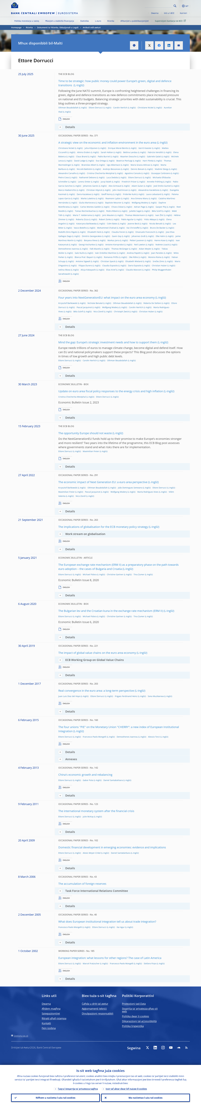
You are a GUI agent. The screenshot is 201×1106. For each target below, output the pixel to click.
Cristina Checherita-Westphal (100, 173)
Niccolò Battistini (85, 169)
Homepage (16, 27)
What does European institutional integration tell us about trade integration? (107, 921)
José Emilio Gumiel (162, 186)
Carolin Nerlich (120, 107)
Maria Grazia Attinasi (140, 165)
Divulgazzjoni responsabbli (97, 1013)
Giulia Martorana (87, 202)
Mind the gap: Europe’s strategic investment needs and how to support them (107, 342)
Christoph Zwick (121, 311)
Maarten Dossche (128, 156)
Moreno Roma (154, 257)
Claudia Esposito (110, 265)
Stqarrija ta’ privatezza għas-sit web (140, 1010)
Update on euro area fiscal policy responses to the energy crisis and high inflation (110, 391)
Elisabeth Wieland (133, 261)
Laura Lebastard (153, 194)
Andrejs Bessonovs (111, 169)
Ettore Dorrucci (96, 107)
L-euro (98, 21)
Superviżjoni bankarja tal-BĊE (171, 20)
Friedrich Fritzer (129, 181)
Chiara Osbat (117, 206)
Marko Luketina (88, 198)
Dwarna (154, 13)
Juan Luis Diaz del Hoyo (69, 696)
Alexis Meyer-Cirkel (92, 853)
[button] (180, 6)
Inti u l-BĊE (169, 13)
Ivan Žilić (159, 215)
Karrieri (183, 13)
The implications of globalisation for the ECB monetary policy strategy (103, 527)
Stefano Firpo (150, 963)
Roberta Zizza (82, 219)
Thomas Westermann (135, 215)
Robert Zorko (105, 219)
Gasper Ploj (161, 206)
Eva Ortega (101, 160)
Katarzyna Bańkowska (86, 223)
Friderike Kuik (129, 194)
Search (175, 5)
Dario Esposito (135, 265)
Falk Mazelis (95, 248)
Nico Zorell (99, 311)
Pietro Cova (63, 177)
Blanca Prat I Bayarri (84, 257)
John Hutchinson (120, 190)
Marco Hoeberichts (67, 190)
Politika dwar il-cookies (135, 1016)
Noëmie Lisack (162, 244)
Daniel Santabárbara (113, 780)
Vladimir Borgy (161, 169)
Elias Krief (111, 269)
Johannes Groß (138, 236)
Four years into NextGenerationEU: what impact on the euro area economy (106, 297)
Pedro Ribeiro (112, 211)
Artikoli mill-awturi (92, 27)
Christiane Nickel (146, 107)
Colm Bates (112, 223)
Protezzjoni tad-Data (134, 1003)
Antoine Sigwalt (83, 261)
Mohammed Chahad (106, 227)
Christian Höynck (94, 190)
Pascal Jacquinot (84, 307)
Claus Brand (82, 156)
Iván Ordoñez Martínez (106, 253)
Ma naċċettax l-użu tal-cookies (145, 1097)
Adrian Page (139, 206)
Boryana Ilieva (90, 240)
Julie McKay (88, 816)
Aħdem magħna (51, 1008)
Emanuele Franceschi (145, 232)
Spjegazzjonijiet (51, 1013)
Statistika (84, 21)
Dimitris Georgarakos (92, 236)
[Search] (159, 5)
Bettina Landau (130, 152)
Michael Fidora (90, 574)
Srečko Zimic (158, 261)
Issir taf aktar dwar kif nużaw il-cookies (126, 1088)
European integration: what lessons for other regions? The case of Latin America (109, 958)
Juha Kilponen (91, 148)
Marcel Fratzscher (91, 963)
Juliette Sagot (135, 211)
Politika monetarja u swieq (26, 21)
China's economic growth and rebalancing (85, 775)
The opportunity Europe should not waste (85, 433)
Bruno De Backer (158, 227)
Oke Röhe (133, 257)
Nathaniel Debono (87, 177)
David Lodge (80, 160)
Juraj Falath (106, 181)
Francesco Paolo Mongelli (94, 736)
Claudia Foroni (118, 232)
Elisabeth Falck (94, 232)
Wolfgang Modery (140, 202)
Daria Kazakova (84, 194)
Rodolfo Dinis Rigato (67, 232)
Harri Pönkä (148, 160)
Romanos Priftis (111, 257)
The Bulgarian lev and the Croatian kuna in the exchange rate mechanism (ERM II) (110, 611)
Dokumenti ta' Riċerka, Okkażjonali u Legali (57, 27)
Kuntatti (46, 1023)
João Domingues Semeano (130, 487)
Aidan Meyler (145, 248)
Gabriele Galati (154, 156)
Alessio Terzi (154, 736)
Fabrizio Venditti (155, 152)
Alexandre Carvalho (67, 173)
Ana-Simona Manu (139, 198)
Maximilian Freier (91, 451)
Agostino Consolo (133, 173)
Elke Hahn (160, 236)
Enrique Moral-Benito (118, 148)
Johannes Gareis (90, 186)
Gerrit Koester (145, 148)
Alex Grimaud (115, 186)
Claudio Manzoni (134, 269)
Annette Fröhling (155, 181)
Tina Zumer (139, 574)
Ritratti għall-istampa (54, 1018)
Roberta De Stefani (152, 303)
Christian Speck (108, 261)
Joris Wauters (108, 215)
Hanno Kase (160, 240)
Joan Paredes (157, 253)
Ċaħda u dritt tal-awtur (95, 1003)
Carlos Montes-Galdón (90, 206)
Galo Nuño (80, 253)
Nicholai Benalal (95, 303)
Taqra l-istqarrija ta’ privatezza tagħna (78, 1088)
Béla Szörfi (157, 211)
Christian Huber (159, 265)
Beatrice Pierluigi (124, 160)
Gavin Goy (116, 236)
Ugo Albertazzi (113, 165)
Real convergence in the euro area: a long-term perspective (96, 691)
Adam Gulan (137, 186)
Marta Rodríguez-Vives (147, 492)
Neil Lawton (139, 244)
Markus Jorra (113, 240)
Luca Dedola (112, 177)
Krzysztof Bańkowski (67, 303)
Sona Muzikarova (156, 696)
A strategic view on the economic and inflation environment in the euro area (107, 142)
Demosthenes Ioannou (68, 248)
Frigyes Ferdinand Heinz (126, 696)
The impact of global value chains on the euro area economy (97, 653)
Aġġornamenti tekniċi (94, 1008)
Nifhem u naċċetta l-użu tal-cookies (55, 1097)
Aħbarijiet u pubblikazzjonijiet (134, 21)
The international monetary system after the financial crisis (96, 811)
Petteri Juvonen (137, 240)
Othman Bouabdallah (68, 107)
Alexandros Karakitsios (149, 190)
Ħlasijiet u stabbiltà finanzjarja (59, 21)
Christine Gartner (115, 574)
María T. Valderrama (82, 215)
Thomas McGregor (120, 248)
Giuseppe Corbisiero (160, 173)
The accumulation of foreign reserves (82, 884)
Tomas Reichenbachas (85, 211)
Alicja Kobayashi (88, 269)
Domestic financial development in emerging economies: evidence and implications (112, 847)
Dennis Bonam (137, 169)
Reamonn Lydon (113, 198)
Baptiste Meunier (113, 202)
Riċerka (110, 21)
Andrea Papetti (134, 253)
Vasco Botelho (80, 227)
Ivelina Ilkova (64, 269)
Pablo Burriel (104, 156)
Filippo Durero (85, 265)
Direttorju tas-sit (21, 1035)
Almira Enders (83, 152)
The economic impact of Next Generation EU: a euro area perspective (102, 482)
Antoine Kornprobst (114, 244)
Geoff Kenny (107, 194)
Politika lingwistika (133, 1026)
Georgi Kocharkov (87, 244)
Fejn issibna (49, 1028)
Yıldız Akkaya (150, 219)
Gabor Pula (88, 780)
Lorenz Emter (84, 181)
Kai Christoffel (133, 227)
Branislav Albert (89, 165)
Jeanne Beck (133, 223)
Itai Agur (121, 927)
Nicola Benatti (155, 223)
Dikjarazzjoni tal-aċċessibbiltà (139, 1021)
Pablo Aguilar (127, 219)
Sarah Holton (107, 152)
